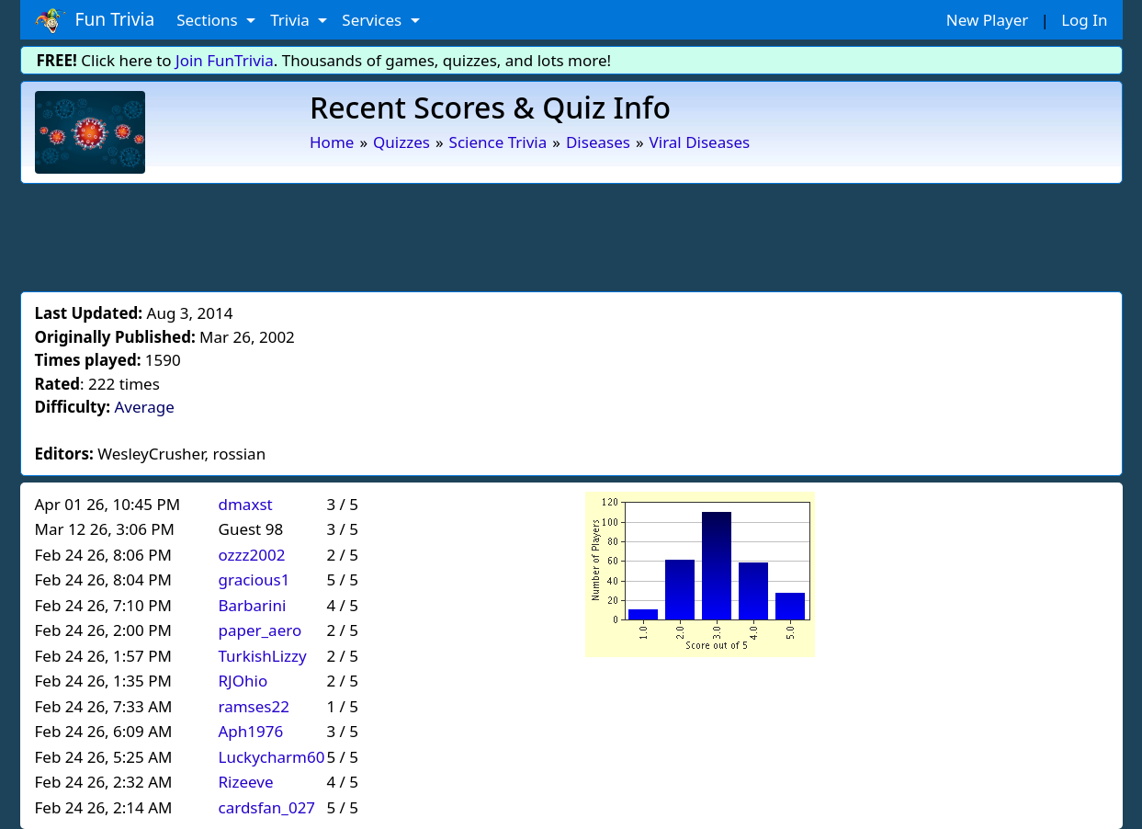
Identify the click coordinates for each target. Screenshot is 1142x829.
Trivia (291, 19)
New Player (987, 19)
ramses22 (254, 706)
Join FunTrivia (224, 60)
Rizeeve (246, 781)
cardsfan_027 (267, 807)
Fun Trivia (95, 20)
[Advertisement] (571, 234)
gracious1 (254, 579)
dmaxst (246, 504)
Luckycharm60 (272, 756)
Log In (1084, 19)
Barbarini (253, 605)
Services (373, 19)
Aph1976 (251, 731)
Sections (209, 19)
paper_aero (260, 630)
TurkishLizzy (263, 655)
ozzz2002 (252, 554)
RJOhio (243, 680)
